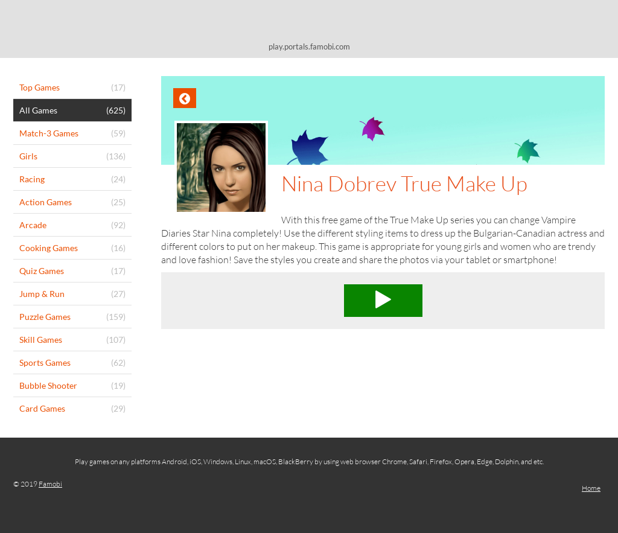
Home (591, 488)
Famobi (50, 483)
